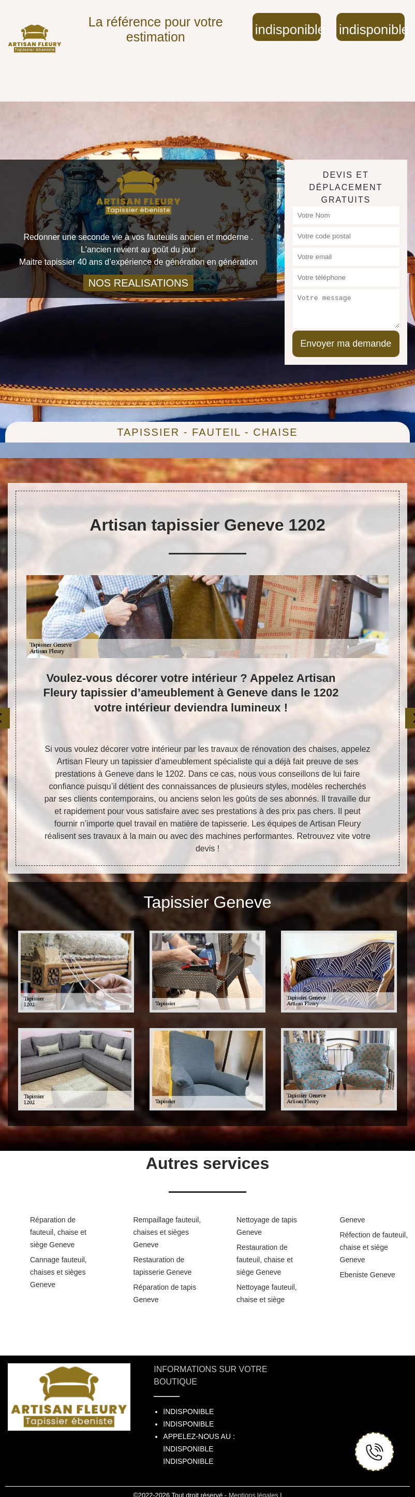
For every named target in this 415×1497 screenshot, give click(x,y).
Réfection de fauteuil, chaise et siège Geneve (374, 1247)
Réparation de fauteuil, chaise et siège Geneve (58, 1232)
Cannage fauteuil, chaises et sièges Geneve (58, 1272)
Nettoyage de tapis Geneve (266, 1226)
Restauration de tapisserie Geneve (163, 1266)
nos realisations (138, 283)
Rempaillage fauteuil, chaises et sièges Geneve (167, 1232)
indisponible (288, 29)
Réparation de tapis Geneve (165, 1293)
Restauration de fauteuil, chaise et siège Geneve (264, 1259)
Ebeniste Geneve (367, 1275)
